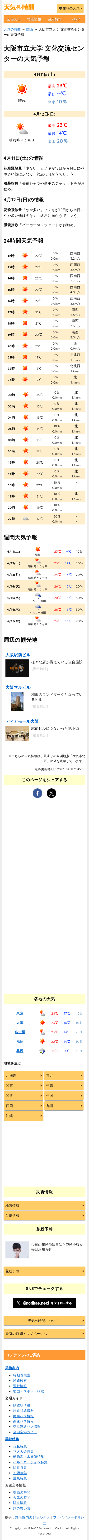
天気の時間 (12, 29)
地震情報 (34, 19)
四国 (9, 1106)
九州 (49, 1106)
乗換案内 (12, 1368)
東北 (49, 1075)
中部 (49, 1085)
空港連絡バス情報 (27, 1426)
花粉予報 (12, 1271)
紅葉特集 (20, 1467)
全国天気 (14, 19)
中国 (49, 1095)
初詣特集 (20, 1473)
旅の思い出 (21, 1508)
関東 (9, 1085)
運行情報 (20, 1386)
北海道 (11, 1075)
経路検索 (20, 1380)
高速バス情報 (23, 1421)
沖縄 (9, 1116)
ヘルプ (75, 19)
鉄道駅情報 (21, 1405)
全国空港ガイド (25, 1432)
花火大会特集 (23, 1451)
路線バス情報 (23, 1416)
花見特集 (20, 1446)
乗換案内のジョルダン (32, 1517)
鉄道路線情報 (23, 1410)
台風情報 (55, 19)
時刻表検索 (21, 1375)
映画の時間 (21, 1492)
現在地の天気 (69, 8)
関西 (29, 29)
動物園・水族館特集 (28, 1456)
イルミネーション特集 (30, 1462)
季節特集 (12, 1439)
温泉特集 (20, 1478)
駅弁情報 (20, 1503)
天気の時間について (43, 1321)
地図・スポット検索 (28, 1391)
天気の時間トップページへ (26, 1333)
